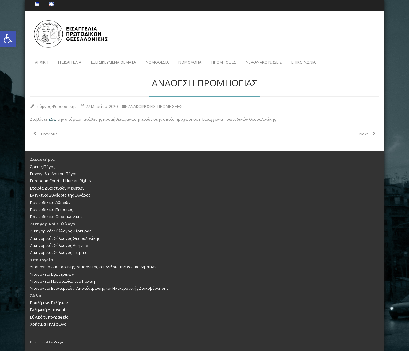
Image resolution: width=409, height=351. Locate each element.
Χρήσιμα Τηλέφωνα (48, 324)
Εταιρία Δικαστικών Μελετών (57, 188)
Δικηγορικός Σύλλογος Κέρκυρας (60, 231)
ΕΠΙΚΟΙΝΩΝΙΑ (303, 62)
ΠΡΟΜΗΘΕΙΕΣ (223, 62)
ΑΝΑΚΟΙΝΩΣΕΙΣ (142, 106)
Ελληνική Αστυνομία (49, 309)
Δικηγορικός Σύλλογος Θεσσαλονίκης (65, 238)
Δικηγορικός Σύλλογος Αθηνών (59, 245)
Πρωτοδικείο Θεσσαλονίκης (56, 216)
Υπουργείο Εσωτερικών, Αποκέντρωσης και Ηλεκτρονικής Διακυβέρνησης (99, 288)
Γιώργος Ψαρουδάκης (56, 106)
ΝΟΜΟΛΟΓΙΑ (189, 62)
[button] (8, 39)
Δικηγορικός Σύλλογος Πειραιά (59, 252)
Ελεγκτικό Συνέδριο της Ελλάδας (60, 195)
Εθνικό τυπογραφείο (49, 317)
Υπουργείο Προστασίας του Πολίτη (62, 281)
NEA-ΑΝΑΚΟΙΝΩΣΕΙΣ (264, 62)
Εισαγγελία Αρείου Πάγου (54, 173)
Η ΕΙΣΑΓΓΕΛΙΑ (69, 62)
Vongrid (60, 342)
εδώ (53, 119)
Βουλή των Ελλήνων (49, 302)
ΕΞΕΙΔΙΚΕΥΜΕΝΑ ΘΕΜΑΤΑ (113, 62)
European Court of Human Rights (60, 180)
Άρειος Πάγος (42, 166)
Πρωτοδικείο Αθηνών (50, 202)
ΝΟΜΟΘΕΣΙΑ (157, 62)
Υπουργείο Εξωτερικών (52, 274)
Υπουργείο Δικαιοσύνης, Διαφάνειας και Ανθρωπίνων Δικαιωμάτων (93, 267)
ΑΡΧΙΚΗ (41, 62)
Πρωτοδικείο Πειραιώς (51, 209)
